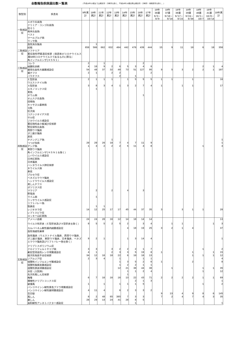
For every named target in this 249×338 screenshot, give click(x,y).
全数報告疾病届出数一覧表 (49, 3)
